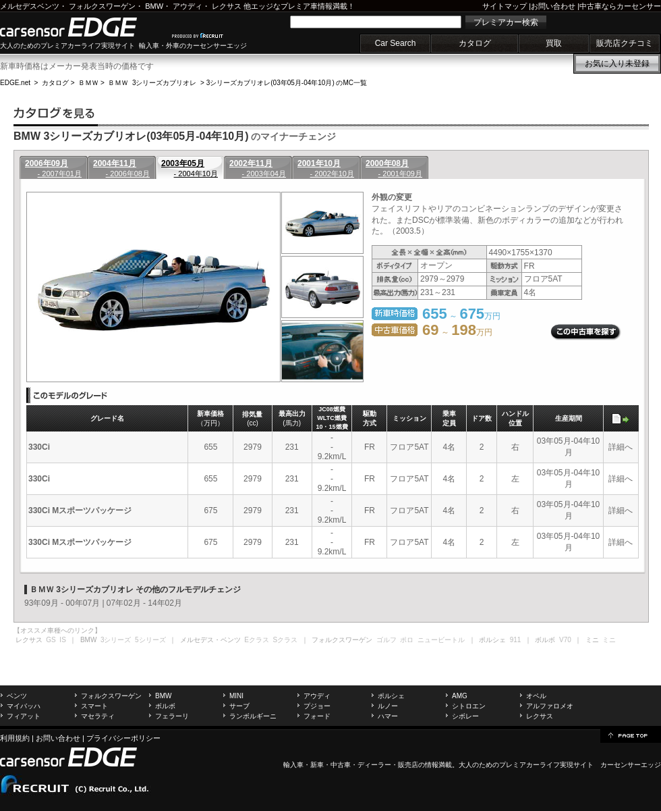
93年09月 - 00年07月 (62, 603)
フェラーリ (172, 716)
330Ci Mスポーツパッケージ (80, 510)
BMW (154, 6)
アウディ (187, 6)
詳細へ (620, 447)
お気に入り (617, 63)
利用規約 (15, 738)
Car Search (395, 43)
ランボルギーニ (253, 716)
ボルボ (165, 706)
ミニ (609, 640)
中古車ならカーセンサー (620, 6)
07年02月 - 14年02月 (144, 603)
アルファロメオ (549, 706)
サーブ (239, 706)
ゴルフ (386, 640)
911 (515, 640)
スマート (94, 706)
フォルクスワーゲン (102, 6)
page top (630, 735)
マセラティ (98, 716)
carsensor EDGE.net (82, 27)
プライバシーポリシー (123, 738)
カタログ (475, 43)
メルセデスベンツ (29, 6)
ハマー (388, 716)
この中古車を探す (585, 332)
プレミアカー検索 (505, 22)
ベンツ (17, 696)
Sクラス (285, 640)
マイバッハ (23, 706)
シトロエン (469, 706)
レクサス (226, 6)
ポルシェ (391, 696)
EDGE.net (15, 82)
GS (50, 640)
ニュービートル (441, 640)
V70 (565, 640)
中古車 (340, 764)
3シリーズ (116, 640)
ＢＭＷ (88, 82)
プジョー (317, 706)
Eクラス (256, 640)
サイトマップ (504, 6)
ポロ (406, 640)
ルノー (388, 706)
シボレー (465, 716)
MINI (236, 696)
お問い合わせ (553, 6)
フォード (317, 716)
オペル (536, 696)
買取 (554, 43)
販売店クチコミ (624, 43)
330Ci (39, 447)
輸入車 (293, 764)
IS (62, 640)
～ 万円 (457, 332)
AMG (459, 696)
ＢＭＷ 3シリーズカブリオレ (152, 82)
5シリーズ (150, 640)
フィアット (23, 716)
